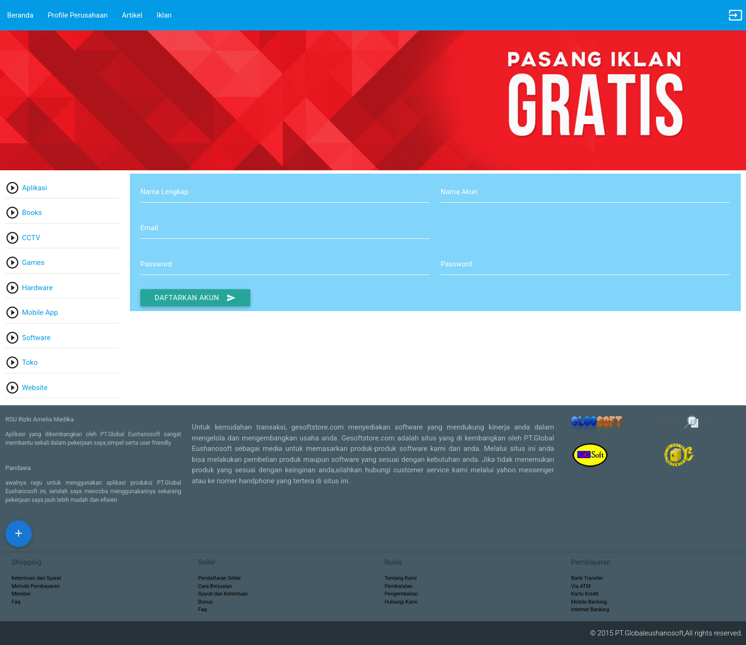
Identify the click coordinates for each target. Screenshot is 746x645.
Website (35, 387)
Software (36, 337)
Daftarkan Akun (195, 297)
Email (149, 228)
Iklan (164, 15)
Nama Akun (459, 191)
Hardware (37, 287)
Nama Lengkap (164, 191)
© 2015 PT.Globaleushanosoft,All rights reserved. (668, 633)
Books (32, 212)
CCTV (31, 238)
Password (156, 264)
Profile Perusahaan (78, 15)
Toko (30, 362)
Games (33, 262)
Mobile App (40, 312)
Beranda (20, 15)
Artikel (132, 15)
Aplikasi (34, 188)
